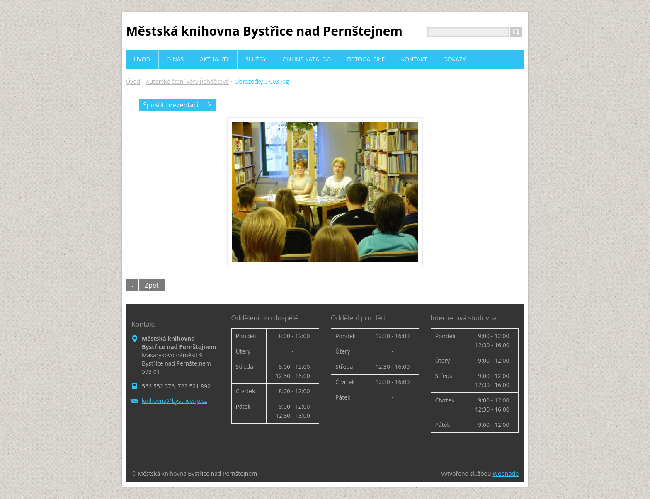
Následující (209, 105)
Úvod (133, 81)
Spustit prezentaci (171, 104)
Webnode (505, 473)
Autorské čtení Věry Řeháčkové (187, 81)
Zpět (152, 285)
